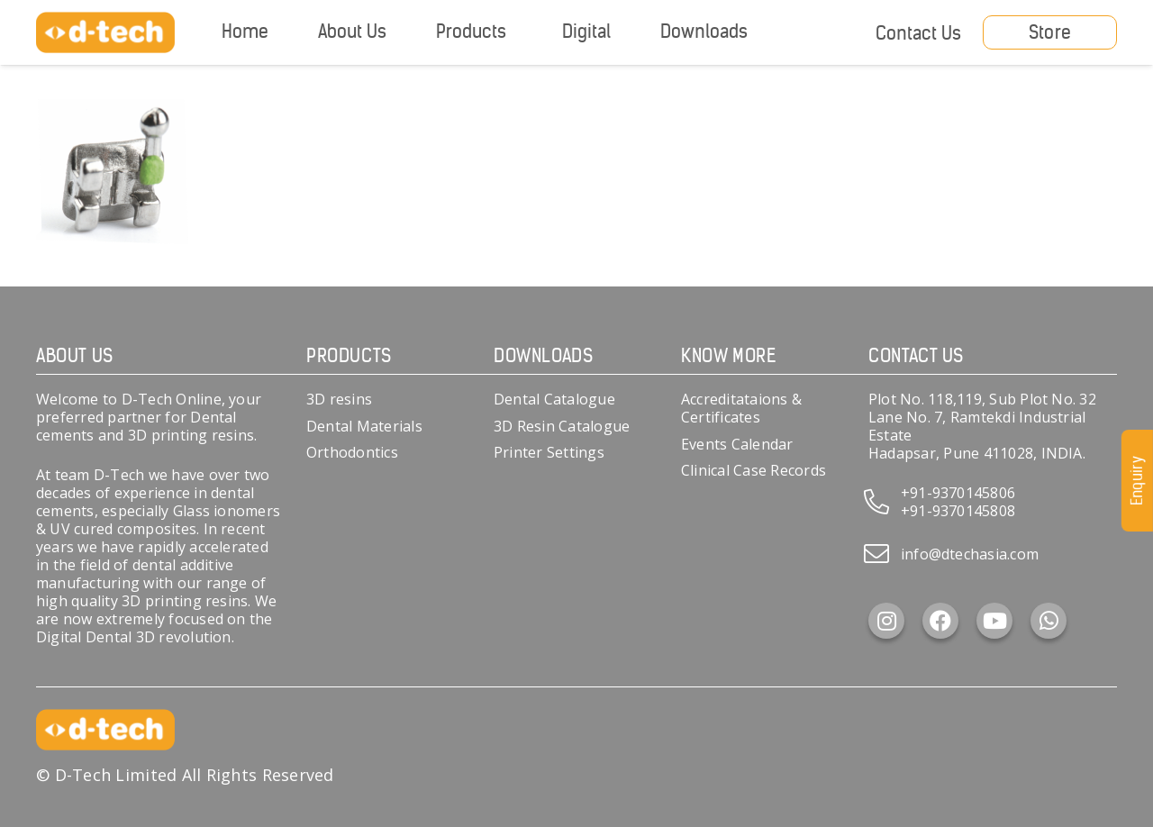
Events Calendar (737, 444)
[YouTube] (994, 621)
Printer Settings (549, 452)
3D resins (339, 399)
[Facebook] (940, 621)
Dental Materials (364, 426)
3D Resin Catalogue (562, 426)
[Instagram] (886, 621)
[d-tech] (105, 33)
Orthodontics (352, 452)
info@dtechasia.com (970, 554)
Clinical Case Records (753, 470)
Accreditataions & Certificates (741, 408)
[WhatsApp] (1048, 621)
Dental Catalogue (554, 399)
